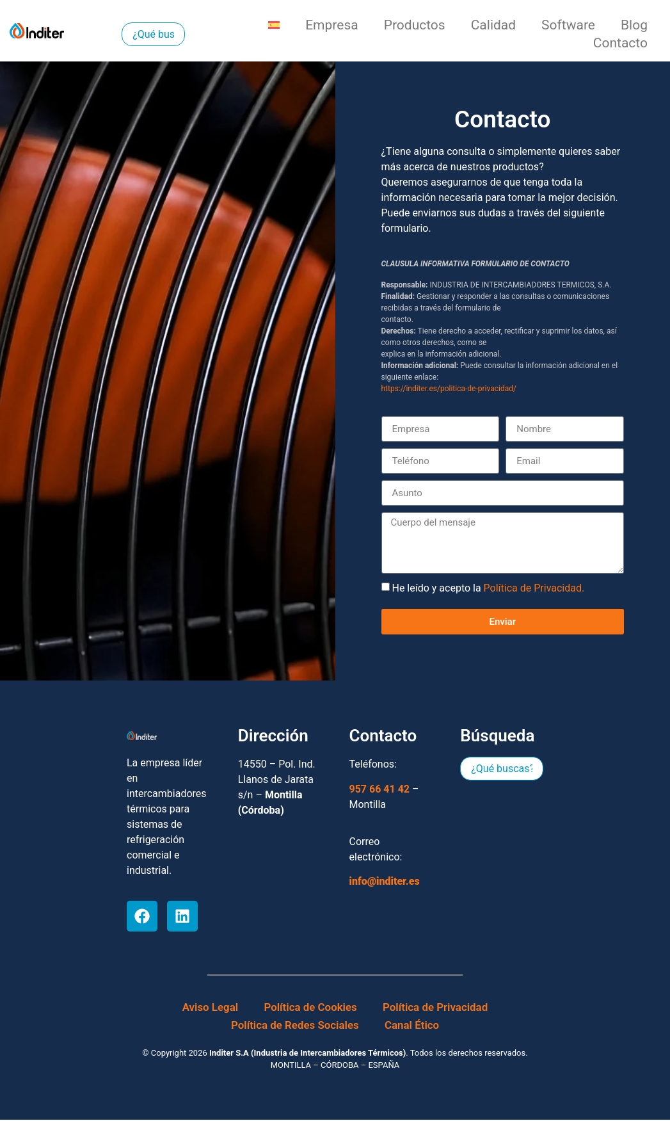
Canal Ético (412, 1026)
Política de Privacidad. (534, 588)
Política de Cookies (310, 1008)
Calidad (493, 25)
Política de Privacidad (435, 1008)
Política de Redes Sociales (294, 1026)
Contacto (620, 43)
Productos (414, 25)
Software (568, 25)
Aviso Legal (210, 1008)
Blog (634, 25)
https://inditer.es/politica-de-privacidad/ (448, 388)
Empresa (331, 25)
